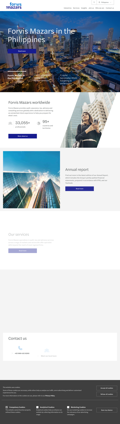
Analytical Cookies (47, 407)
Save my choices (106, 410)
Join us (91, 8)
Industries (68, 8)
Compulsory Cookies (17, 407)
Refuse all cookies (107, 394)
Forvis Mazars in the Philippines (41, 34)
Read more (22, 51)
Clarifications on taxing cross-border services (42, 78)
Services (76, 8)
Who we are (99, 8)
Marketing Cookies (78, 407)
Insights (84, 8)
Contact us (110, 8)
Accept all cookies (107, 388)
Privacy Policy (50, 396)
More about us (23, 136)
